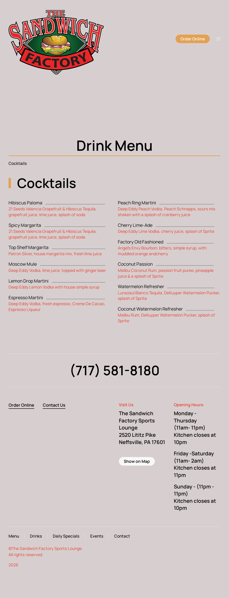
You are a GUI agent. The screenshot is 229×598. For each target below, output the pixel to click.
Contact (122, 536)
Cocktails (18, 163)
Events (96, 536)
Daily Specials (66, 536)
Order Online (192, 39)
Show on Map (137, 461)
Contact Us (54, 405)
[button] (218, 39)
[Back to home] (62, 39)
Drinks (36, 536)
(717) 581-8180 (114, 370)
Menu (14, 536)
